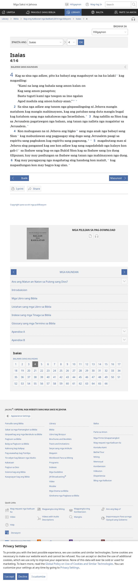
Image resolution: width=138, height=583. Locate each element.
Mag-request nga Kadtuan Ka (107, 442)
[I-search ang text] (118, 4)
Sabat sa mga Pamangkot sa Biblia (21, 429)
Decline (22, 576)
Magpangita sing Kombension (79, 510)
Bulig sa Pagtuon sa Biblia (17, 443)
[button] (40, 12)
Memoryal (98, 461)
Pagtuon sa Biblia (13, 439)
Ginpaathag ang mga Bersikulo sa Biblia (23, 434)
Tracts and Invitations (59, 443)
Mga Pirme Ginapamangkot (106, 438)
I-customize (38, 576)
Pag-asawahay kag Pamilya (17, 453)
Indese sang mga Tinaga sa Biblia (31, 315)
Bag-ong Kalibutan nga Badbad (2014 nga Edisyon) (47, 18)
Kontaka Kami (100, 447)
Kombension (99, 466)
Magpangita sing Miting (51, 509)
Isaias (78, 18)
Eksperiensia (99, 475)
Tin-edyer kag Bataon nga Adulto (20, 457)
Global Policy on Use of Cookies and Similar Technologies (79, 564)
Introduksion (19, 290)
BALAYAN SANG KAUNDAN (25, 358)
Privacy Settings (69, 567)
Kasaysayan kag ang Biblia (17, 476)
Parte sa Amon (100, 432)
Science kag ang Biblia (15, 472)
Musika (52, 486)
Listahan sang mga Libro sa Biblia (31, 306)
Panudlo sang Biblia (14, 423)
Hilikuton (98, 471)
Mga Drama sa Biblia (58, 490)
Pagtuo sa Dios (12, 467)
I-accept (9, 576)
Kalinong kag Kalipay (15, 448)
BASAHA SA (120, 26)
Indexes (53, 467)
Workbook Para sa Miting (61, 457)
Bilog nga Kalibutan (103, 480)
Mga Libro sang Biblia (24, 298)
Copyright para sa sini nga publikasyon (28, 204)
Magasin (53, 453)
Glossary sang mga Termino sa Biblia (33, 323)
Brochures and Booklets (60, 439)
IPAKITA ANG (19, 42)
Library (5, 18)
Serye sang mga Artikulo (60, 448)
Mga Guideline (56, 472)
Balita (96, 423)
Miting (97, 456)
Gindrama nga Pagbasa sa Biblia (64, 495)
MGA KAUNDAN (69, 272)
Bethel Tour (99, 452)
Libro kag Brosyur (57, 434)
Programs (53, 462)
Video (52, 481)
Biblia (16, 18)
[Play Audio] (133, 19)
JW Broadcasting (57, 476)
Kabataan (9, 462)
